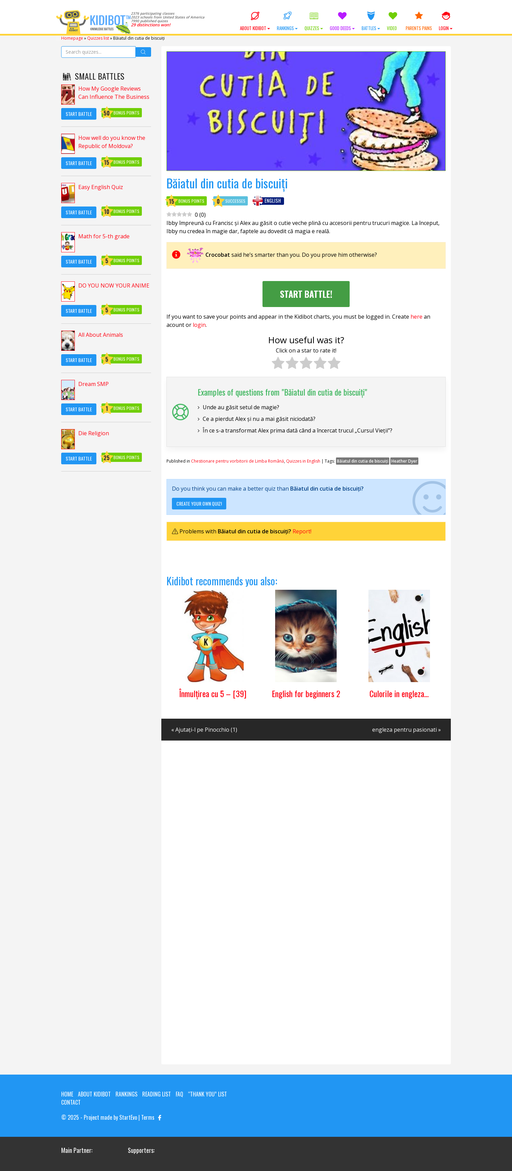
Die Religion (93, 433)
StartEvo (128, 1117)
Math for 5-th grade (104, 236)
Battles (371, 21)
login (199, 325)
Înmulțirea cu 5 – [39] (212, 693)
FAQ (179, 1094)
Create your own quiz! (199, 503)
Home (67, 1094)
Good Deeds (342, 21)
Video (393, 21)
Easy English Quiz (100, 187)
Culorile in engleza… (399, 693)
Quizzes (314, 21)
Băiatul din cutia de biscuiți (362, 461)
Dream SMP (93, 384)
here (416, 316)
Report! (302, 531)
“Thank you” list (207, 1094)
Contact (71, 1102)
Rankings (287, 21)
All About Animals (100, 334)
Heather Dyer (404, 461)
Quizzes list (98, 38)
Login (446, 21)
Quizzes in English (303, 461)
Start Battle (79, 113)
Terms (147, 1117)
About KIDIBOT (255, 21)
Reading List (156, 1094)
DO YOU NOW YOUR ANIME (113, 285)
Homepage (72, 38)
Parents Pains (419, 21)
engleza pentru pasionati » (406, 729)
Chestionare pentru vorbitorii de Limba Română (237, 461)
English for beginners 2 (306, 693)
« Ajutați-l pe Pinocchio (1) (204, 729)
